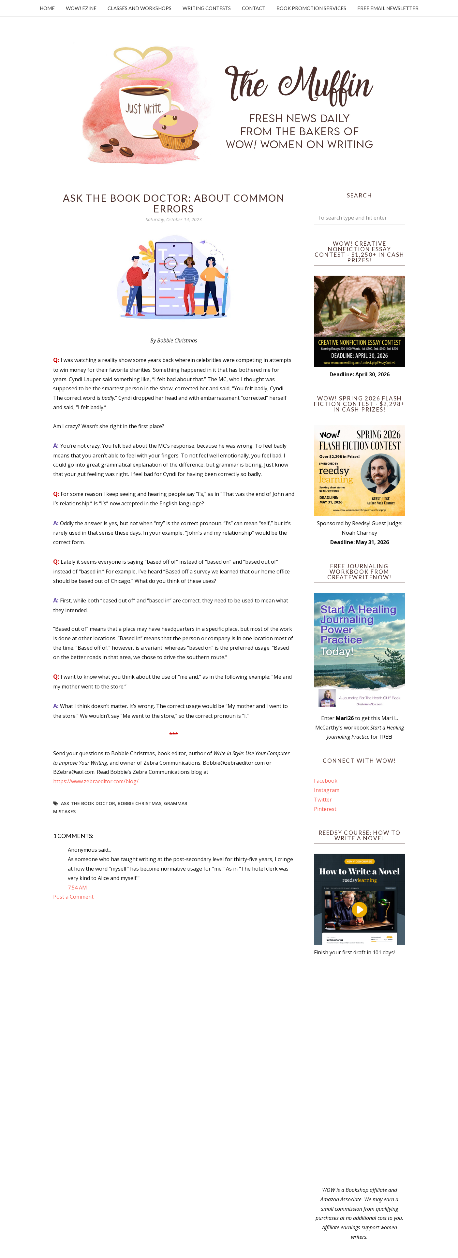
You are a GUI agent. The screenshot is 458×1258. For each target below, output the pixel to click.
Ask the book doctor (88, 803)
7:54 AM (77, 887)
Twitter (323, 799)
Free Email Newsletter (388, 8)
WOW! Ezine (81, 8)
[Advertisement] (359, 1071)
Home (47, 8)
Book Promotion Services (311, 8)
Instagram (326, 790)
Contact (253, 8)
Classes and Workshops (139, 8)
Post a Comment (73, 896)
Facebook (325, 780)
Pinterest (325, 809)
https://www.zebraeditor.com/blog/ (96, 781)
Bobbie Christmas (139, 803)
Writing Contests (207, 8)
